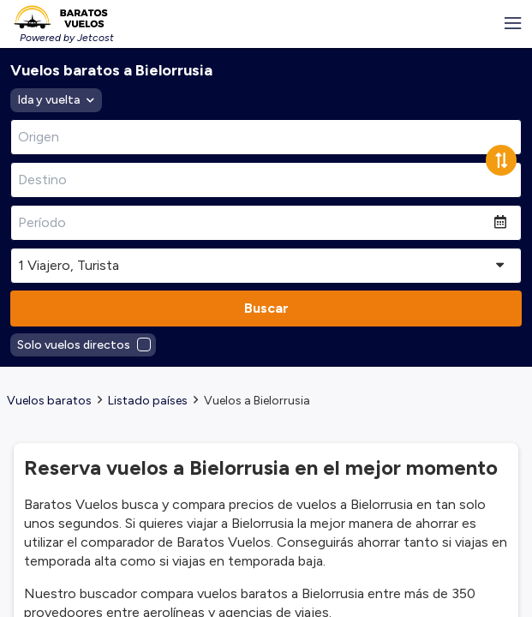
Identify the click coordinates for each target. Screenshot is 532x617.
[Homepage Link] (60, 17)
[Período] (252, 223)
